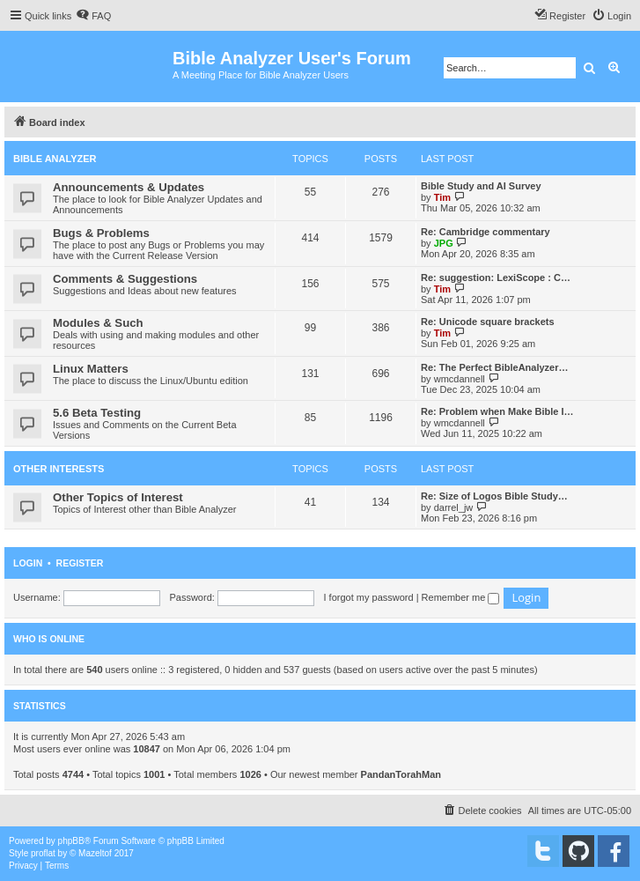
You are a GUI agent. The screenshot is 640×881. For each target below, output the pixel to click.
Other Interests (58, 468)
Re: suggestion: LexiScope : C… (495, 277)
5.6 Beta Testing (97, 412)
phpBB (71, 841)
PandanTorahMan (401, 774)
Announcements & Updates (128, 187)
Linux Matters (91, 368)
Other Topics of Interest (118, 497)
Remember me (461, 597)
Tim (442, 197)
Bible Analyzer (55, 158)
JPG (443, 243)
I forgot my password (369, 597)
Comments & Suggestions (125, 278)
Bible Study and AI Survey (481, 186)
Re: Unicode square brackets (488, 321)
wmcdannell (459, 379)
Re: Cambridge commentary (485, 231)
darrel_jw (454, 507)
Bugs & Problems (101, 233)
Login (27, 563)
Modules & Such (98, 322)
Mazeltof (95, 853)
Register (80, 563)
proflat (43, 853)
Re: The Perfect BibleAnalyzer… (495, 367)
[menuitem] (93, 15)
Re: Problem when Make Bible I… (497, 411)
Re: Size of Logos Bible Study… (494, 496)
